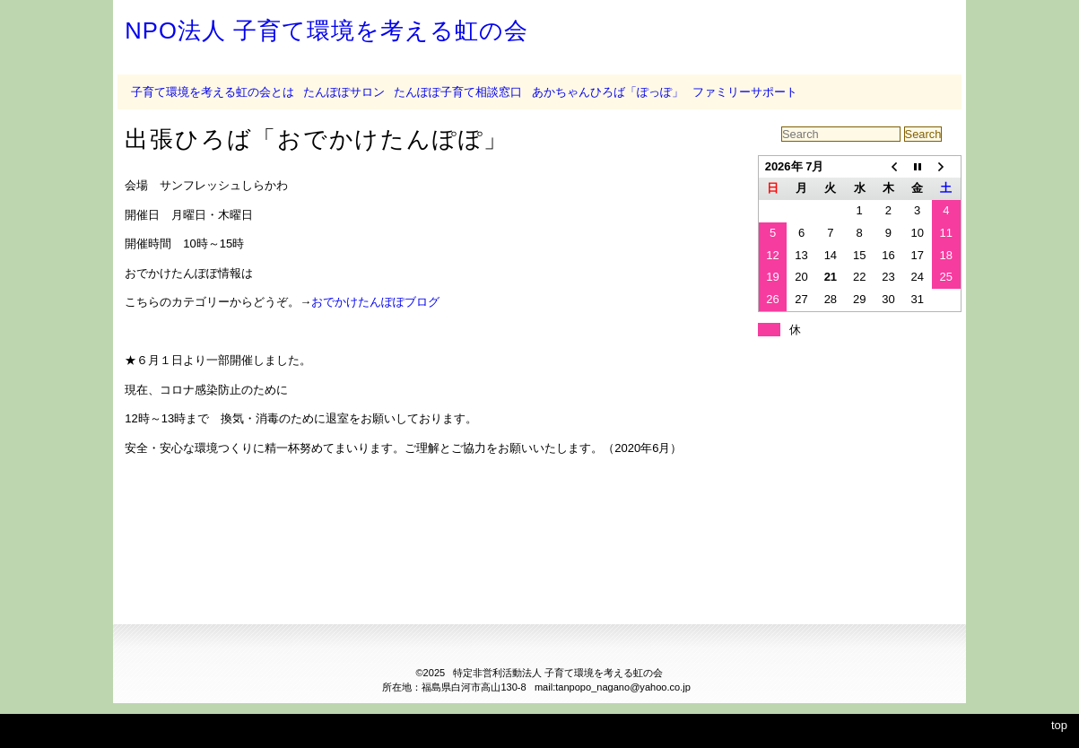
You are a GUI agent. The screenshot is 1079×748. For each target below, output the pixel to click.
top (1059, 725)
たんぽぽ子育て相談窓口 (458, 92)
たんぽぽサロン (344, 92)
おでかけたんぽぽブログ (375, 302)
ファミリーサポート (744, 92)
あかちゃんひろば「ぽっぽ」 (607, 92)
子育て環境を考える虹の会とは (212, 92)
